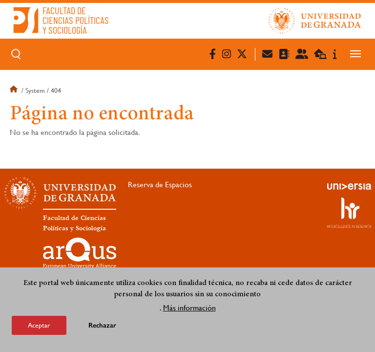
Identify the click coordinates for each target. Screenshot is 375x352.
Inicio (15, 90)
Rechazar (102, 328)
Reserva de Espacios (160, 184)
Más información (189, 310)
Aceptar (39, 328)
